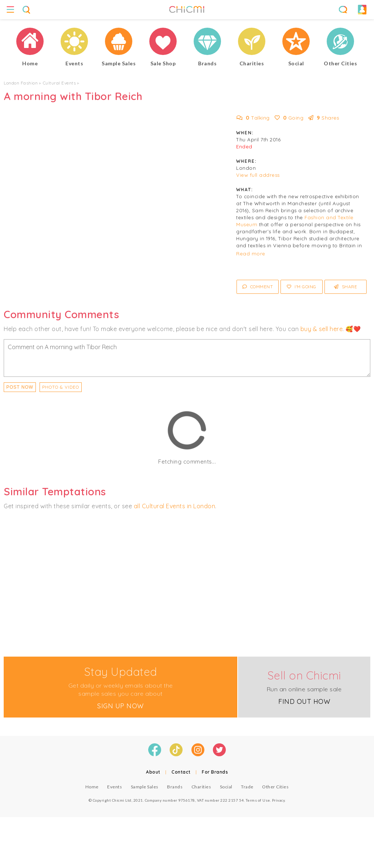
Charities (201, 786)
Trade (247, 786)
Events (114, 786)
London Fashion (21, 83)
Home (92, 786)
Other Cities (275, 786)
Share (345, 286)
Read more (250, 254)
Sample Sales (145, 786)
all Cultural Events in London (174, 506)
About (153, 772)
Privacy (278, 800)
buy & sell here (321, 329)
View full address (258, 175)
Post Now (19, 387)
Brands (175, 786)
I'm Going (301, 286)
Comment (257, 286)
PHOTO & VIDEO (60, 387)
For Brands (215, 772)
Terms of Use (258, 800)
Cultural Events (59, 83)
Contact (181, 772)
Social (226, 786)
